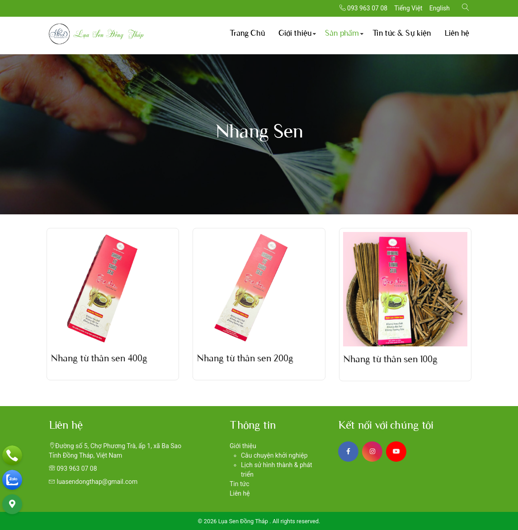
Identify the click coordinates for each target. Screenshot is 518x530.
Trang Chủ (247, 34)
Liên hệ (456, 34)
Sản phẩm (342, 34)
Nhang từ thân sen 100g (390, 359)
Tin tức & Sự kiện (401, 34)
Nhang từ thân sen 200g (245, 359)
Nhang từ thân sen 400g (99, 359)
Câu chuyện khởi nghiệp (274, 455)
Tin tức (240, 483)
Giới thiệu (294, 34)
